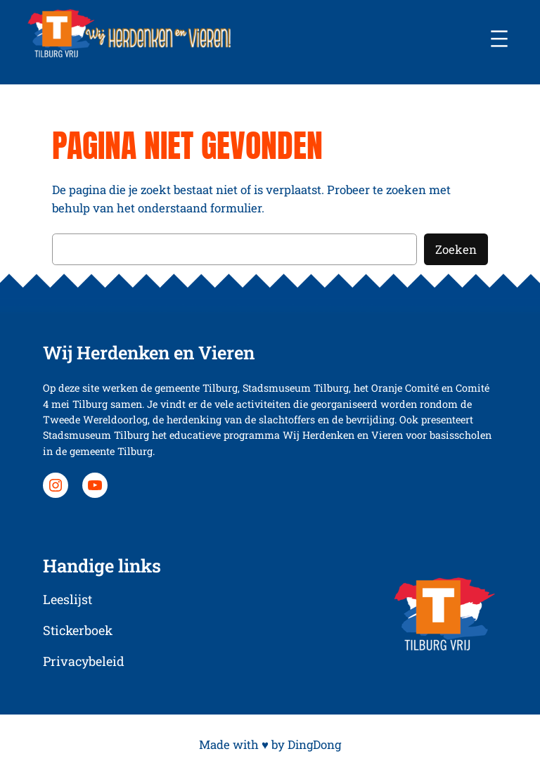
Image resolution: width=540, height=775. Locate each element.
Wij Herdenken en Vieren (149, 352)
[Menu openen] (499, 39)
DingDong (314, 744)
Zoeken (456, 249)
